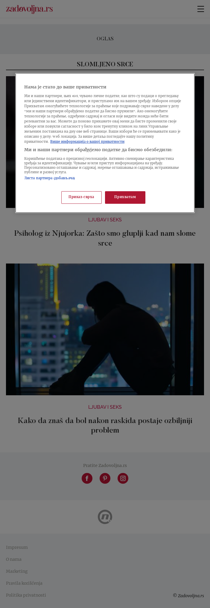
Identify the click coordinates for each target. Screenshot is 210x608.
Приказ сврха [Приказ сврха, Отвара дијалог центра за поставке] (81, 197)
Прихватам (125, 197)
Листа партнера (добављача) (49, 178)
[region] (105, 143)
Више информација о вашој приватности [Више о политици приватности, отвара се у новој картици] (87, 142)
